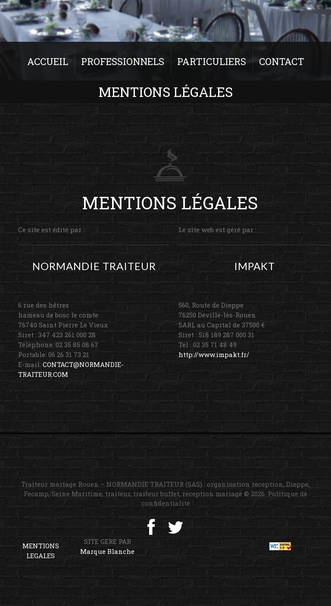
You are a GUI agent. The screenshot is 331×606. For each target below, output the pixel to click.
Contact (281, 61)
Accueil (47, 61)
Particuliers (211, 61)
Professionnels (122, 61)
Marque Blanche (107, 551)
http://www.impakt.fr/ (213, 354)
